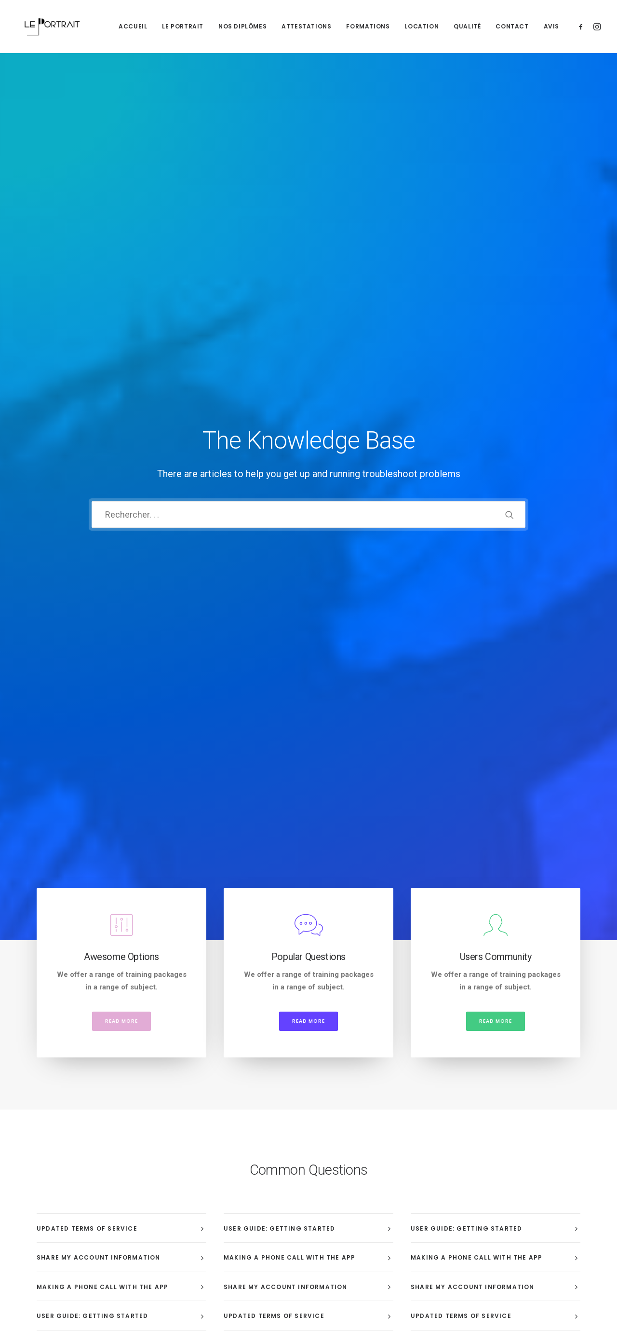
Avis (551, 26)
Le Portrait (182, 26)
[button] (583, 26)
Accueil (133, 26)
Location (421, 26)
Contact (512, 26)
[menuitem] (133, 26)
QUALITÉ (467, 26)
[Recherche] (308, 189)
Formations (367, 26)
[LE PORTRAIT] (50, 26)
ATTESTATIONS (306, 26)
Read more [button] (121, 369)
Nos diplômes (242, 26)
